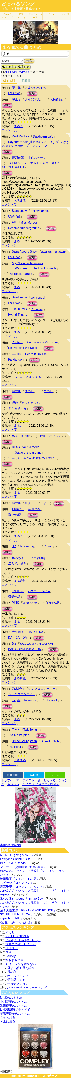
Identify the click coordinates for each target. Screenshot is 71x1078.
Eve (14, 435)
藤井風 (16, 87)
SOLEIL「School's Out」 (17, 914)
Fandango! (15, 359)
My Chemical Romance (27, 263)
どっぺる (7, 16)
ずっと (10, 932)
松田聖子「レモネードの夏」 (19, 878)
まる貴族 (20, 580)
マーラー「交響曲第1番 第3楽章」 (23, 867)
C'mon (48, 546)
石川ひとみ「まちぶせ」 (16, 922)
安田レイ (18, 591)
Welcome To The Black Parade (35, 268)
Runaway (37, 309)
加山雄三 (18, 509)
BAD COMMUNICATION (36, 643)
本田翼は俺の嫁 (10, 845)
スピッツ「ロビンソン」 (16, 882)
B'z (14, 546)
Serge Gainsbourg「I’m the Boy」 (23, 898)
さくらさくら (31, 402)
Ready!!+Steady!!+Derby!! (22, 940)
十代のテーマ (37, 157)
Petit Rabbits (20, 136)
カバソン (49, 14)
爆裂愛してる (16, 979)
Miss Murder (28, 222)
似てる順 (9, 80)
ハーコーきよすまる (27, 376)
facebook (13, 774)
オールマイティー (19, 975)
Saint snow (19, 210)
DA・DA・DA (17, 637)
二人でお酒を (37, 558)
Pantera (17, 342)
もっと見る (7, 1017)
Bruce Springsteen (24, 741)
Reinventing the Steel (22, 347)
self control (37, 297)
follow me (30, 700)
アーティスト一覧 (28, 780)
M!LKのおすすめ (11, 997)
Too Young (27, 546)
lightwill (31, 1075)
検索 (29, 60)
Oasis (16, 729)
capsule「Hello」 (11, 918)
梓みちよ (18, 558)
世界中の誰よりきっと (20, 944)
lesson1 (52, 700)
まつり (29, 391)
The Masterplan (18, 735)
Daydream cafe (43, 136)
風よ (28, 503)
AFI (14, 222)
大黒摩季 (18, 632)
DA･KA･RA (35, 632)
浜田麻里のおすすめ (13, 1005)
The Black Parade (20, 273)
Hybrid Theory (17, 314)
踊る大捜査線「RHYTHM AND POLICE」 (28, 910)
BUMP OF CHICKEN (26, 447)
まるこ (18, 126)
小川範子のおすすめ (13, 1001)
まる (17, 241)
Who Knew (30, 602)
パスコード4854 (39, 591)
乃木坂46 (18, 688)
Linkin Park (19, 309)
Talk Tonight (31, 729)
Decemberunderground (23, 228)
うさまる (20, 760)
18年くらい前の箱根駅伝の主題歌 (31, 458)
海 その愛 (34, 509)
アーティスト (35, 16)
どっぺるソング (18, 4)
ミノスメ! (64, 14)
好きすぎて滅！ (16, 960)
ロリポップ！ (51, 1075)
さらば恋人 (32, 99)
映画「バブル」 (50, 436)
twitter (34, 774)
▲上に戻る (7, 1021)
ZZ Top (16, 353)
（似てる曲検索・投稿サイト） (23, 8)
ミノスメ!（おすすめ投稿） (40, 784)
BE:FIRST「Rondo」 (14, 863)
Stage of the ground (28, 452)
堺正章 (16, 99)
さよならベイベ (35, 87)
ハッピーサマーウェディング (27, 987)
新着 (21, 16)
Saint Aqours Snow (24, 251)
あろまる (20, 200)
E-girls (16, 700)
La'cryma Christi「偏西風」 (18, 859)
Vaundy (10, 956)
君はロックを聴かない (20, 964)
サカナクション (17, 983)
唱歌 (15, 402)
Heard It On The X (37, 354)
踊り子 (10, 952)
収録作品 (14, 93)
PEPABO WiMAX (17, 72)
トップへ (7, 780)
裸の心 (11, 971)
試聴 (32, 93)
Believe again (39, 210)
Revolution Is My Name (42, 342)
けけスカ (11, 948)
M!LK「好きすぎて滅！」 (17, 855)
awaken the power (53, 251)
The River (14, 746)
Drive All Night (50, 741)
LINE (55, 774)
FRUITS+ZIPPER (17, 936)
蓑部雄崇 (18, 157)
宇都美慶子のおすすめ (15, 1013)
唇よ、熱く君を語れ (20, 968)
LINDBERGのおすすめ (15, 1009)
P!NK (15, 602)
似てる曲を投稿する (16, 66)
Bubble (25, 436)
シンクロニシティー (41, 688)
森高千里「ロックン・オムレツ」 (22, 886)
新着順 (25, 80)
